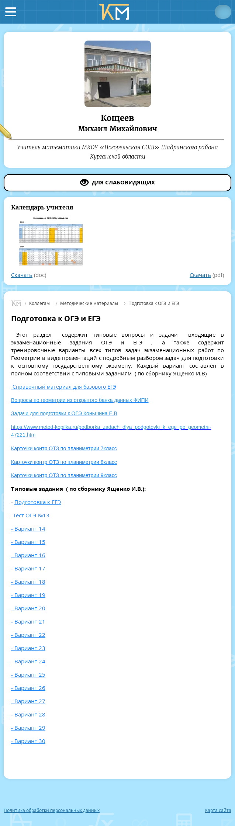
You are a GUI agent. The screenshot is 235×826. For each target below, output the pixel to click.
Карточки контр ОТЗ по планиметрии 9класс (64, 475)
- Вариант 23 (28, 648)
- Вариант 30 (28, 741)
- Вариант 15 (28, 541)
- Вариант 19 (28, 594)
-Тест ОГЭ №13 (30, 515)
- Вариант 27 (28, 701)
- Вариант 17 (28, 568)
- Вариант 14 (28, 528)
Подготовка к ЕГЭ (37, 502)
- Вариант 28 (28, 714)
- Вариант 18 (28, 581)
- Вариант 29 (28, 727)
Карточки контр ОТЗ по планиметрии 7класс (64, 448)
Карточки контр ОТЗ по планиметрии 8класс (64, 462)
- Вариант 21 (28, 621)
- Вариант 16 (28, 555)
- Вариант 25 (28, 674)
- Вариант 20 (28, 608)
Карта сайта (218, 810)
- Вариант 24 (28, 661)
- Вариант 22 (28, 634)
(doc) (28, 274)
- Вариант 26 (28, 687)
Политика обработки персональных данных (52, 810)
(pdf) (207, 274)
